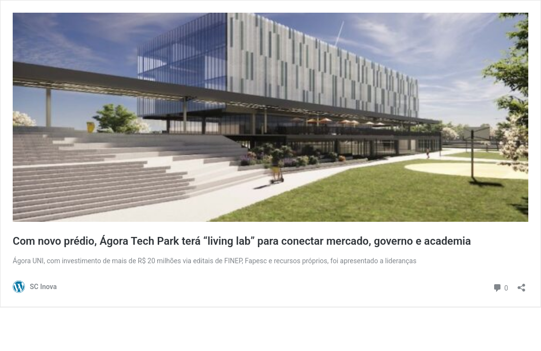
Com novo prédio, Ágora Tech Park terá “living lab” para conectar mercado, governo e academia (242, 241)
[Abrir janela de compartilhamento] (521, 284)
